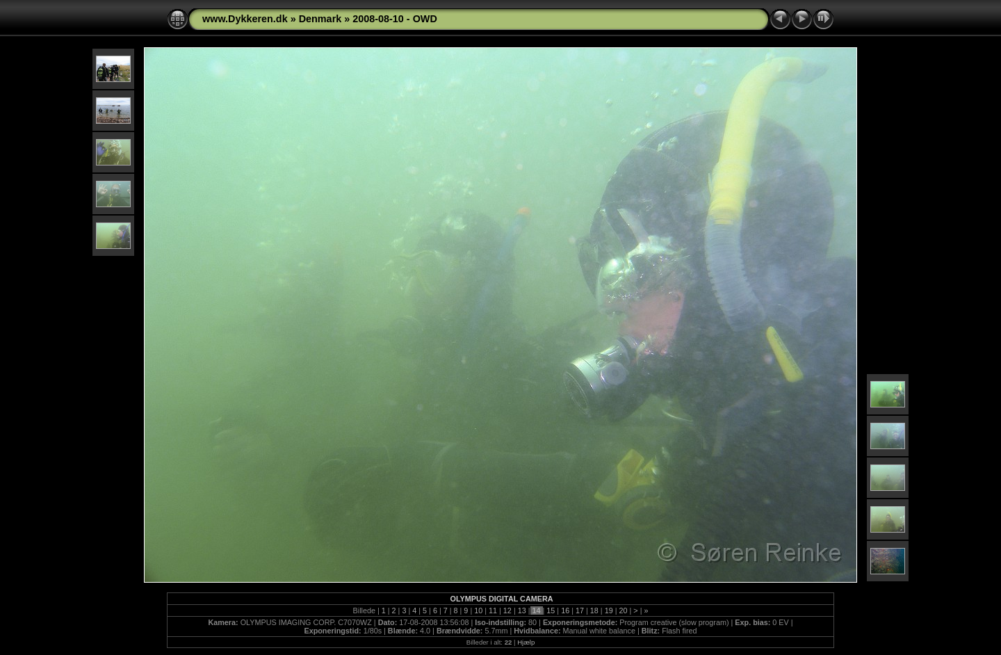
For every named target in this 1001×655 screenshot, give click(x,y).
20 (623, 610)
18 (594, 610)
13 (522, 610)
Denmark (320, 18)
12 (507, 610)
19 (609, 610)
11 (493, 610)
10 (478, 610)
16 (565, 610)
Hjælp (526, 642)
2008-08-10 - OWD (394, 18)
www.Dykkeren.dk (245, 18)
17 (579, 610)
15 (550, 610)
